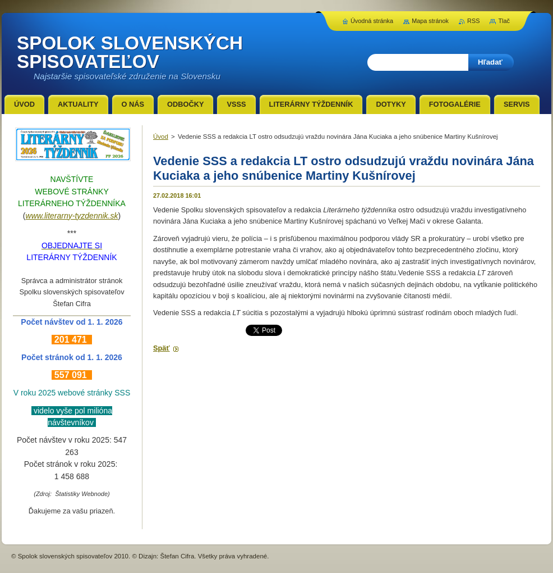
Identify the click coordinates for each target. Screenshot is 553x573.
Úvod (160, 136)
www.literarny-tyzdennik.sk (72, 215)
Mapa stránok (430, 20)
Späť (161, 348)
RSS (473, 20)
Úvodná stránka (372, 20)
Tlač (504, 20)
